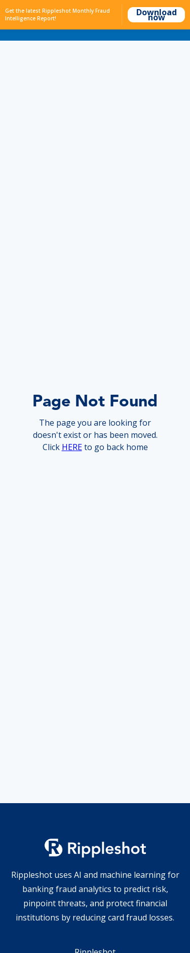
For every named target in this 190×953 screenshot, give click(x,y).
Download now (156, 14)
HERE (72, 447)
